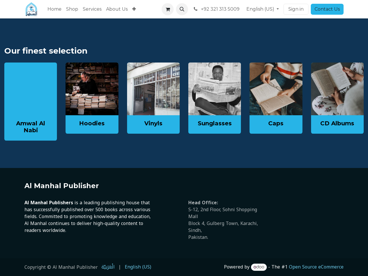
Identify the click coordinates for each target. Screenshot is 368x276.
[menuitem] (54, 9)
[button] (182, 9)
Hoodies (92, 123)
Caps (275, 123)
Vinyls (153, 123)
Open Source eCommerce (316, 266)
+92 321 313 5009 (216, 9)
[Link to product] (92, 89)
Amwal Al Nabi (30, 127)
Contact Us (327, 9)
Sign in (296, 9)
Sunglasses (215, 123)
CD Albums (337, 123)
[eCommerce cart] (168, 9)
